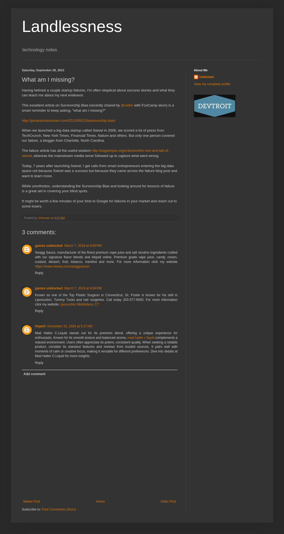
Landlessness (72, 26)
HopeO (40, 326)
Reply (39, 273)
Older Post (168, 501)
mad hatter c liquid (141, 338)
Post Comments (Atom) (59, 509)
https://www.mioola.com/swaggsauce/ (62, 266)
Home (100, 501)
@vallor (127, 105)
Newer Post (31, 501)
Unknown (206, 77)
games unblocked (49, 246)
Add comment (34, 374)
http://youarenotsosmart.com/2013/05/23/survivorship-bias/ (69, 120)
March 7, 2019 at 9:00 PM (82, 246)
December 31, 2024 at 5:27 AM (69, 326)
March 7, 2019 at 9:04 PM (82, 288)
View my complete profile (212, 84)
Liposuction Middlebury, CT (79, 304)
